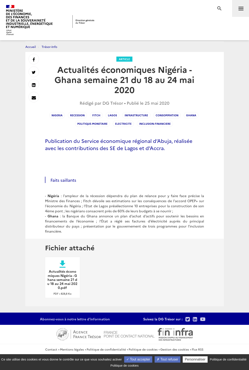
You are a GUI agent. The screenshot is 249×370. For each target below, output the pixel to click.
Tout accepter (138, 359)
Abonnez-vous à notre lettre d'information (75, 319)
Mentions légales (72, 349)
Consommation (167, 115)
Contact (51, 349)
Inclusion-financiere (155, 123)
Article (124, 59)
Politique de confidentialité (106, 349)
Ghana (191, 115)
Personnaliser (195, 359)
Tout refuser (167, 359)
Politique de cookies (143, 349)
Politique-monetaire (92, 123)
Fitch (96, 115)
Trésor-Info (49, 47)
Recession (77, 115)
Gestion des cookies (174, 349)
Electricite (123, 123)
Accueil (30, 47)
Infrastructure (136, 115)
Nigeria (57, 115)
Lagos (112, 115)
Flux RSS (197, 349)
